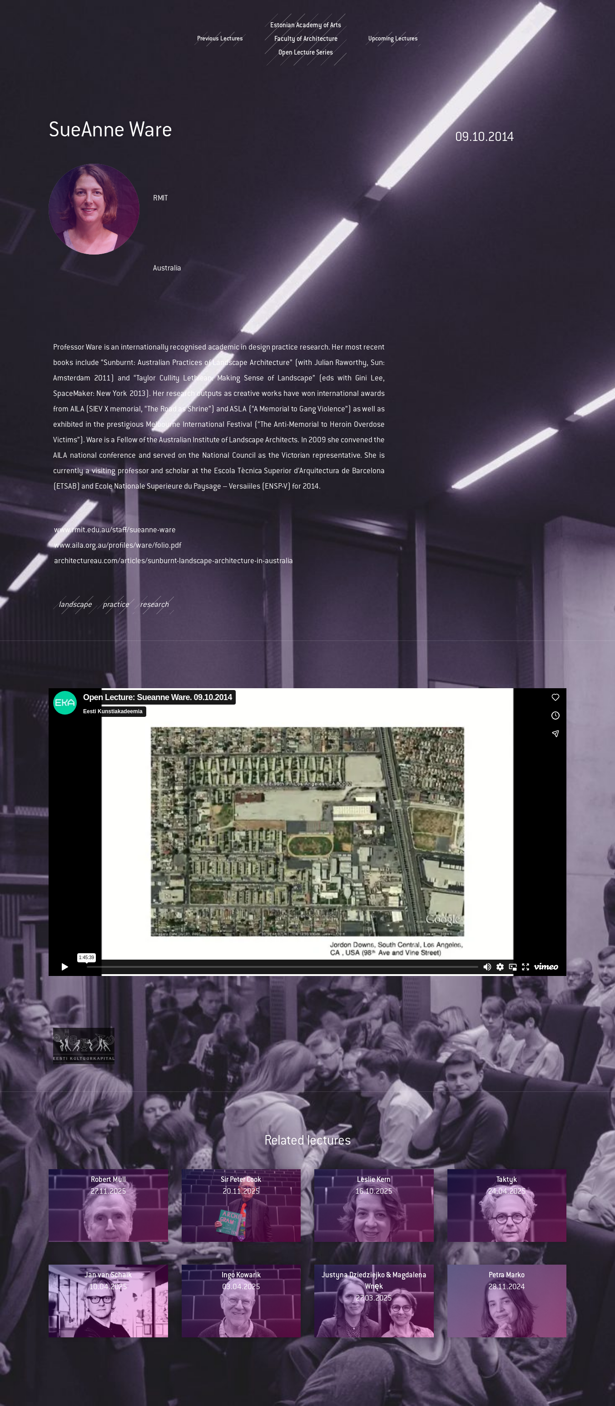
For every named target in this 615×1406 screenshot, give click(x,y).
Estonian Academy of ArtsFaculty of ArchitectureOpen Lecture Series (305, 39)
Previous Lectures (220, 39)
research (154, 605)
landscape (75, 605)
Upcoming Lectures (393, 39)
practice (116, 605)
